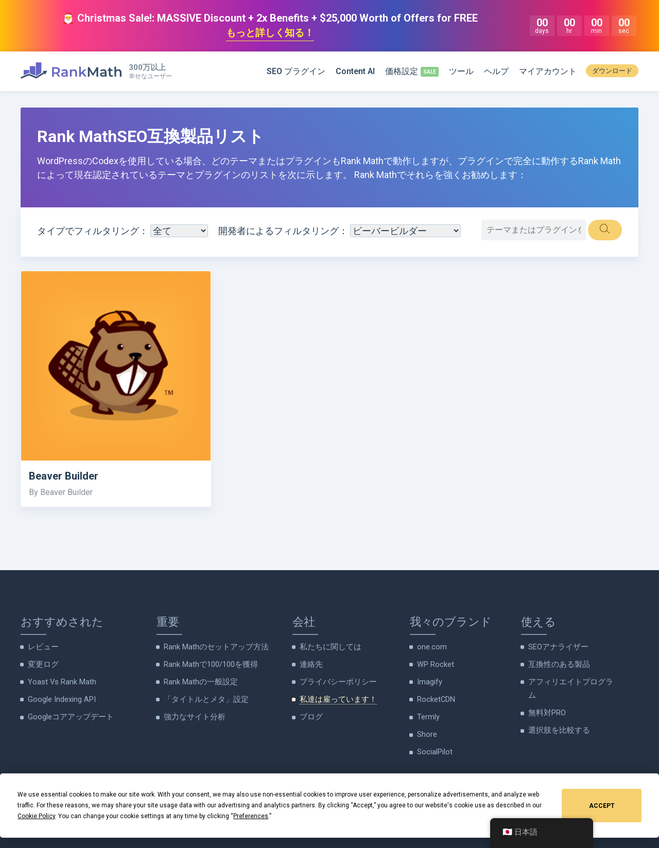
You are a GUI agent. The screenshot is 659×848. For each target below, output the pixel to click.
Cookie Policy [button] (36, 816)
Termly (428, 716)
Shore (427, 733)
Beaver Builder (64, 477)
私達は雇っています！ (336, 699)
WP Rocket (434, 664)
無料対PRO (546, 712)
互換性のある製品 (557, 664)
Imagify (429, 681)
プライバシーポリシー (336, 681)
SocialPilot (434, 750)
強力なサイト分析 (192, 716)
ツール (461, 72)
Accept (602, 805)
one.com (431, 647)
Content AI (355, 72)
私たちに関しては (328, 647)
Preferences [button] (250, 816)
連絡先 (310, 664)
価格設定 (401, 72)
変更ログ (42, 664)
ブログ (310, 716)
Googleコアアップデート (68, 716)
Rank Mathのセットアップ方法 (214, 647)
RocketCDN (435, 699)
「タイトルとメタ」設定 (203, 699)
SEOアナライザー (556, 647)
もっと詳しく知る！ (269, 33)
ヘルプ (496, 72)
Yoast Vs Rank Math (60, 681)
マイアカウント (548, 72)
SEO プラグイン (296, 72)
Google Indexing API (60, 699)
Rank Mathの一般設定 (199, 681)
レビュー (42, 647)
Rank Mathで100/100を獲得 (209, 664)
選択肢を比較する (557, 729)
